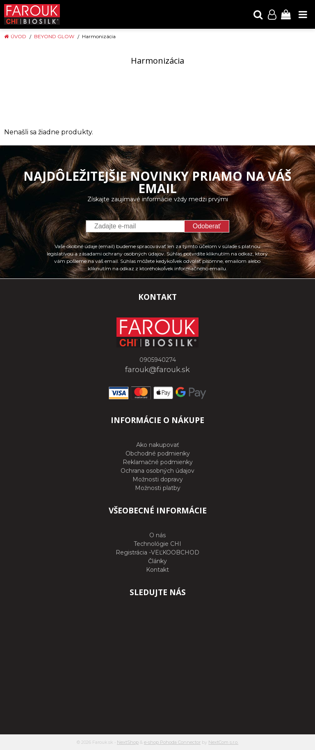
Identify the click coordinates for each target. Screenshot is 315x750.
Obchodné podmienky (158, 453)
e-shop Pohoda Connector (172, 742)
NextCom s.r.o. (223, 742)
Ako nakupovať (157, 445)
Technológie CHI (157, 544)
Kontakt (157, 569)
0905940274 (157, 359)
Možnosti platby (157, 488)
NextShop (128, 742)
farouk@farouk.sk (157, 369)
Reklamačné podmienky (158, 462)
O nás (157, 535)
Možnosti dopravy (157, 479)
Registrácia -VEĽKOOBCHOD (157, 552)
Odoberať (207, 226)
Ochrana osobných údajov (157, 470)
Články (157, 561)
